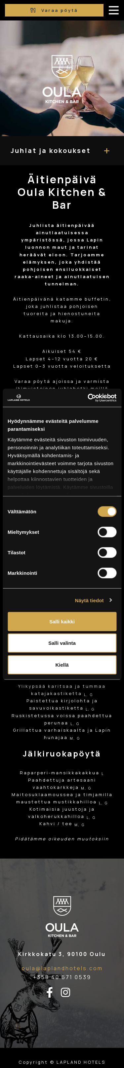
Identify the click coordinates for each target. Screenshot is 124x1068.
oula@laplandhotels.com (62, 968)
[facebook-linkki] (53, 992)
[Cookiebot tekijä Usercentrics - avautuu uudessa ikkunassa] (88, 397)
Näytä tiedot (89, 600)
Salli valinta (62, 643)
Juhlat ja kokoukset (51, 150)
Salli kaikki (62, 621)
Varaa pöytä (54, 10)
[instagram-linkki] (69, 992)
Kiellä (61, 664)
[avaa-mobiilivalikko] (113, 10)
